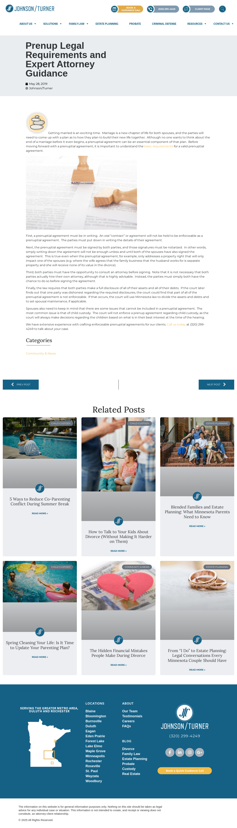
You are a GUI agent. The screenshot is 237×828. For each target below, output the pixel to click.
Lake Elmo (94, 746)
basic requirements (158, 146)
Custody (129, 769)
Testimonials (132, 716)
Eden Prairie (95, 736)
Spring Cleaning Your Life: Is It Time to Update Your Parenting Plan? (40, 645)
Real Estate (131, 774)
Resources (194, 24)
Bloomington (96, 716)
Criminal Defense (164, 24)
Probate (135, 24)
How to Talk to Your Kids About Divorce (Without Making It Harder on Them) (118, 536)
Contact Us (221, 24)
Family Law (76, 24)
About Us (25, 24)
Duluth (91, 726)
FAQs (126, 726)
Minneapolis (95, 756)
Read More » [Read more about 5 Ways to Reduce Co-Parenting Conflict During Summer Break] (40, 513)
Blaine (91, 711)
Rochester (94, 761)
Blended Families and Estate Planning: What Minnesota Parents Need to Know (197, 511)
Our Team (130, 711)
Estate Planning (107, 24)
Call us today (176, 324)
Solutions (50, 24)
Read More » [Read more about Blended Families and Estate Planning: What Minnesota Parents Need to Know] (197, 526)
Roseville (93, 766)
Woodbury (94, 781)
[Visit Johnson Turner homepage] (30, 8)
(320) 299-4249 (184, 736)
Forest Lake (95, 741)
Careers (128, 721)
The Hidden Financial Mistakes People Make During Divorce (118, 653)
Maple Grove (96, 751)
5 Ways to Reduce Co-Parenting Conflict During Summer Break (40, 501)
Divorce (128, 749)
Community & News (41, 353)
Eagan (91, 731)
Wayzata (92, 776)
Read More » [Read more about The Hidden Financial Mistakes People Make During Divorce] (119, 665)
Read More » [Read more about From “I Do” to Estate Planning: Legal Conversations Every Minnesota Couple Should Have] (197, 669)
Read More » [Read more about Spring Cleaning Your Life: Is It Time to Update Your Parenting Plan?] (40, 657)
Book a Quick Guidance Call (185, 770)
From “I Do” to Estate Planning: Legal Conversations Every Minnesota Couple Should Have (197, 655)
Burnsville (94, 721)
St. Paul (92, 771)
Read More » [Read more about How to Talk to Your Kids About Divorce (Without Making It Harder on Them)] (119, 550)
